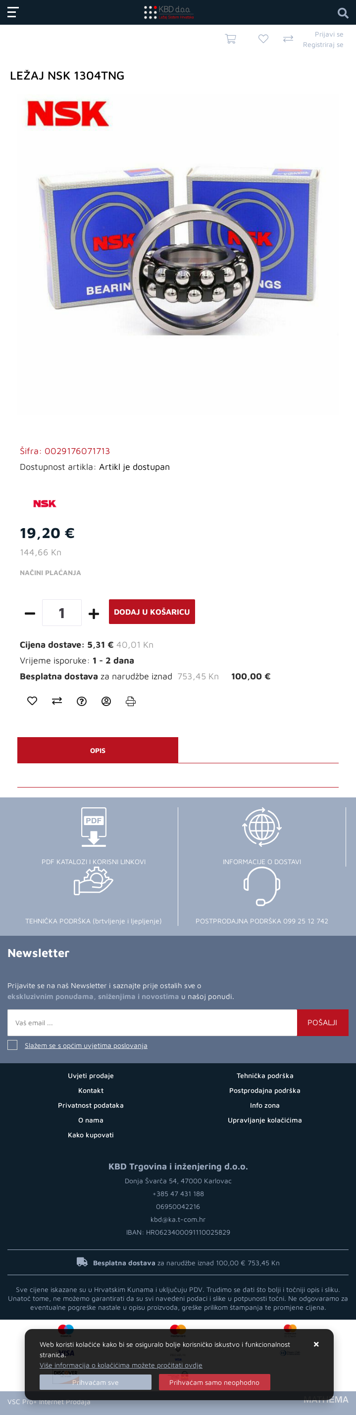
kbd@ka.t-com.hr (178, 1219)
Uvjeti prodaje (91, 1075)
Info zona (265, 1105)
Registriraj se (323, 44)
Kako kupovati (91, 1134)
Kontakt (90, 1090)
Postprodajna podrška (265, 1090)
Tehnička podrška (265, 1075)
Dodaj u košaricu (152, 611)
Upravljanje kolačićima (265, 1120)
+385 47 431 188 (178, 1193)
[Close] (96, 1382)
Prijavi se (329, 34)
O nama (90, 1120)
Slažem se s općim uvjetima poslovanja (86, 1045)
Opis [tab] (97, 750)
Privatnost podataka (91, 1105)
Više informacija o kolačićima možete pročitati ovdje (121, 1365)
